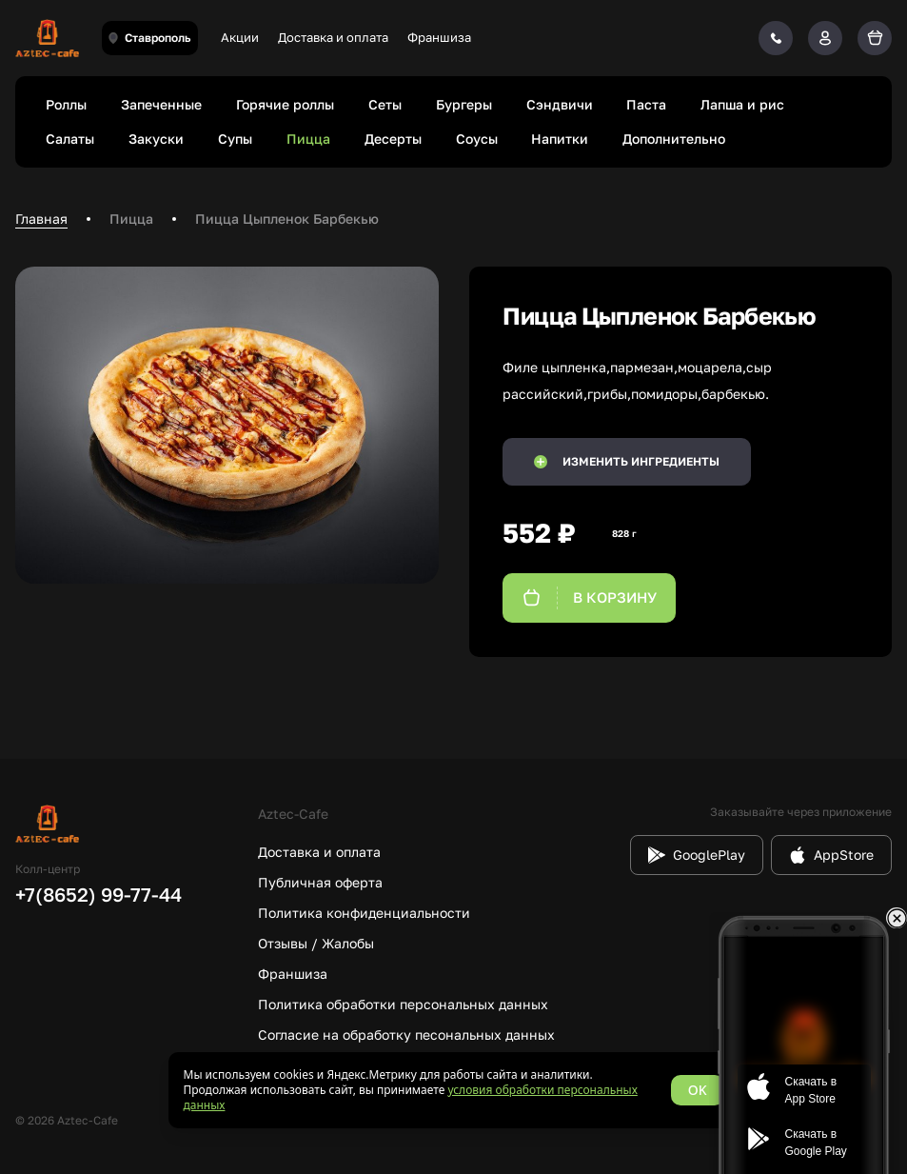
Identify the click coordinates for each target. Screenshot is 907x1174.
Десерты (393, 138)
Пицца (308, 138)
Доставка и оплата (333, 37)
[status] (453, 1090)
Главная (41, 218)
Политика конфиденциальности (364, 913)
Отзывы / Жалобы (316, 943)
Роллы (66, 104)
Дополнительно (673, 138)
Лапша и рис (742, 104)
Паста (646, 104)
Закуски (156, 138)
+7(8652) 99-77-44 (98, 894)
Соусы (477, 138)
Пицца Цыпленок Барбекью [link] (287, 218)
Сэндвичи (559, 104)
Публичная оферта (320, 882)
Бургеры (464, 104)
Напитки (559, 138)
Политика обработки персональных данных (403, 1004)
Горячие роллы (285, 104)
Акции (240, 37)
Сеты (385, 104)
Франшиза (439, 37)
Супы (235, 138)
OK (697, 1090)
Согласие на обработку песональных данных (406, 1034)
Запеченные (161, 104)
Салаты (70, 138)
